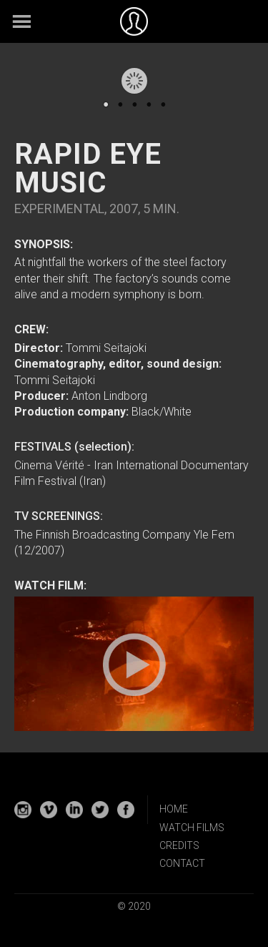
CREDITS (179, 845)
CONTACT (182, 863)
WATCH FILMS (191, 827)
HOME (173, 809)
